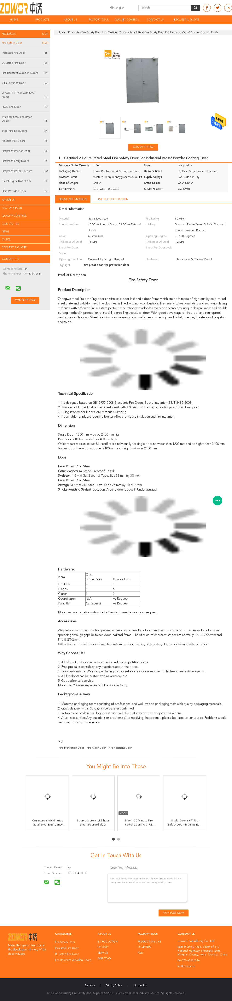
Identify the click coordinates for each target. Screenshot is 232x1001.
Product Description (113, 199)
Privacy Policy (114, 985)
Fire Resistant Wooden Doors (25, 73)
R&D (140, 953)
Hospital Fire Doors (25, 141)
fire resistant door (120, 748)
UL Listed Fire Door (25, 63)
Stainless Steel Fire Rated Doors (25, 119)
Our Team (104, 958)
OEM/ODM (144, 947)
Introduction (108, 941)
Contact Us (155, 19)
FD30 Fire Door (25, 107)
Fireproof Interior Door (25, 151)
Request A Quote (186, 19)
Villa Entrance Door (25, 83)
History (103, 947)
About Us (70, 19)
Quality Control (127, 19)
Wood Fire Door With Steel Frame (25, 95)
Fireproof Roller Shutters (25, 171)
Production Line (149, 941)
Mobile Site (140, 985)
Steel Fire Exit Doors (25, 131)
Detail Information (73, 199)
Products (42, 19)
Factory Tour (99, 19)
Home (14, 19)
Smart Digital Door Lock (25, 181)
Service (103, 953)
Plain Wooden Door (25, 191)
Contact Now (143, 147)
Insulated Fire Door (25, 53)
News (5, 231)
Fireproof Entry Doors (25, 161)
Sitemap (90, 985)
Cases (6, 239)
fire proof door (96, 748)
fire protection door (71, 748)
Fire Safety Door (25, 43)
